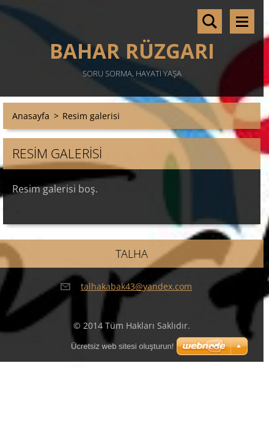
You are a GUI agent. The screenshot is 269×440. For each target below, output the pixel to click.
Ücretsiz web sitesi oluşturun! (122, 346)
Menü (242, 21)
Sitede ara (209, 21)
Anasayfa (31, 116)
